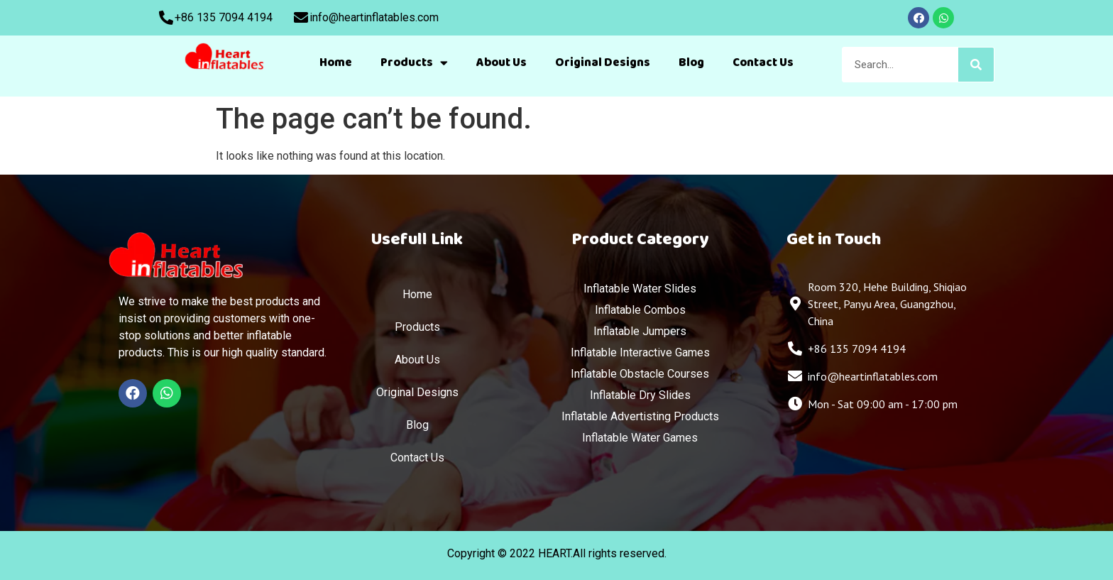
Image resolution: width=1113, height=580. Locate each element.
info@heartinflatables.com (374, 17)
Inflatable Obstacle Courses (640, 374)
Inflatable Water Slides (639, 288)
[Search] (976, 65)
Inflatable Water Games (640, 437)
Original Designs (602, 62)
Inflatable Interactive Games (640, 352)
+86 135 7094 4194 (224, 17)
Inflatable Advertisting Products (640, 416)
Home (335, 62)
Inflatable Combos (640, 310)
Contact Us (763, 62)
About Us (501, 62)
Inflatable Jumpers (639, 331)
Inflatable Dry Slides (640, 395)
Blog (691, 62)
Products (414, 63)
